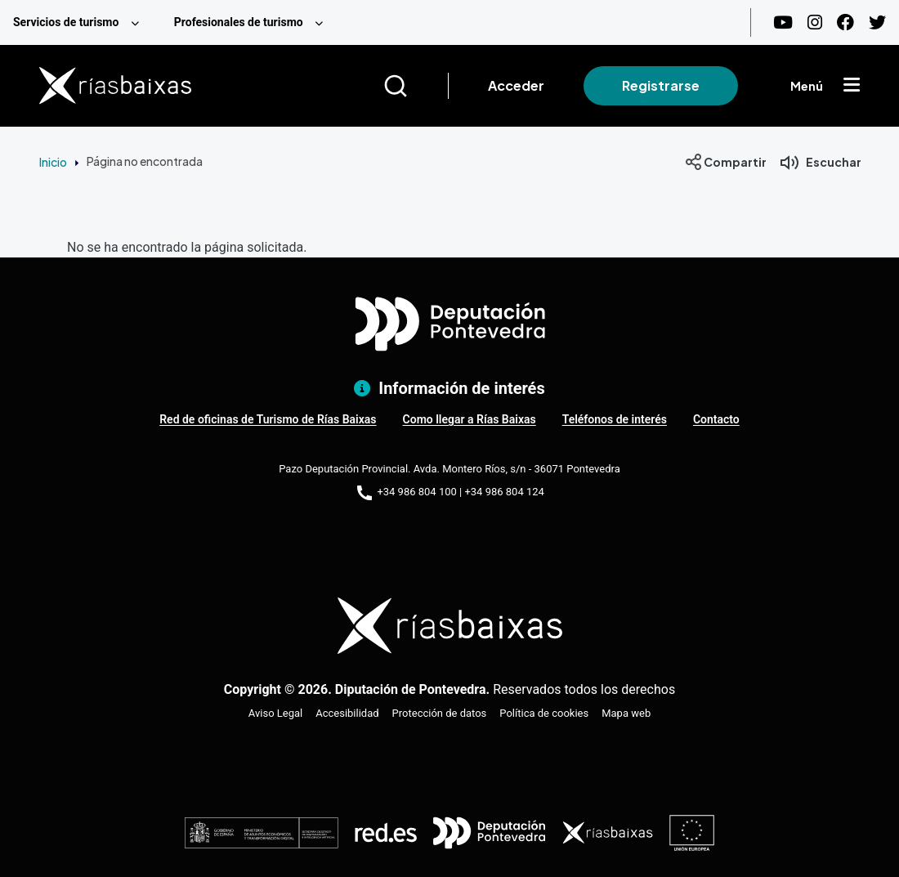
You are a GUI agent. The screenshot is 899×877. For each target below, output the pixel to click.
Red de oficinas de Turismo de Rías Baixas (267, 419)
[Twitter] (877, 22)
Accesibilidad (346, 713)
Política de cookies (543, 713)
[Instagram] (814, 22)
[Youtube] (783, 22)
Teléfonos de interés (614, 419)
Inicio (53, 161)
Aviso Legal (275, 713)
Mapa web (626, 713)
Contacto (716, 419)
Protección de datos (439, 713)
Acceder (516, 85)
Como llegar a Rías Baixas (469, 419)
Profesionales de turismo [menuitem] (238, 22)
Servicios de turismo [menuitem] (66, 22)
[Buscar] (415, 86)
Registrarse (661, 85)
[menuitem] (80, 22)
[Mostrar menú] (851, 85)
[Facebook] (845, 22)
